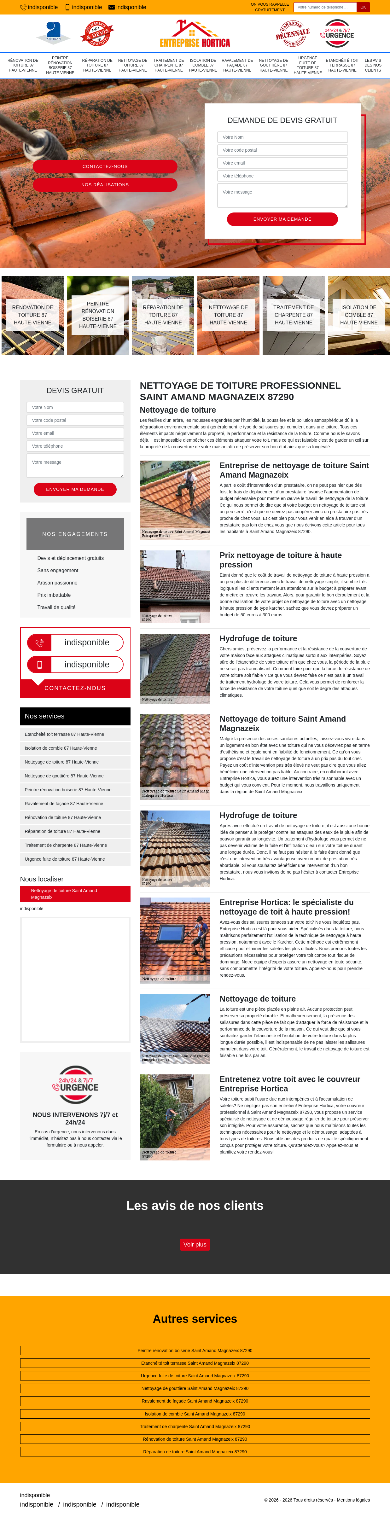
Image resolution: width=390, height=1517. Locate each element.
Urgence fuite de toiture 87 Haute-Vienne (308, 65)
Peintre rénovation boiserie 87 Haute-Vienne (60, 65)
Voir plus (195, 1244)
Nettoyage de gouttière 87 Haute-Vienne (273, 65)
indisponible (39, 7)
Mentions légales (353, 1499)
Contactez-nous (105, 166)
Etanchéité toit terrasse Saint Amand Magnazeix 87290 (195, 1363)
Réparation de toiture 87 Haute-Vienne (97, 65)
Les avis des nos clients (372, 65)
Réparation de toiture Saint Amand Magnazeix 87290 (195, 1451)
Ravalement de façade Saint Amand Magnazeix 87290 (195, 1401)
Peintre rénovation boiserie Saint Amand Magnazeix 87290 (194, 1350)
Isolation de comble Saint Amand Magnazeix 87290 (195, 1413)
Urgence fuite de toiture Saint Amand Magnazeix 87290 (195, 1375)
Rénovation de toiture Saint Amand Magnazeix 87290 (195, 1439)
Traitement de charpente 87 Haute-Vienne (169, 65)
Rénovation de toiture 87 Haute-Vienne (23, 65)
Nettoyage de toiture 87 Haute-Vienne (133, 65)
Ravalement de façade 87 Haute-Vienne (237, 65)
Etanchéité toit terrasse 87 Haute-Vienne (342, 65)
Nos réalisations (105, 184)
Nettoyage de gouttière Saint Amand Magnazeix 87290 (195, 1388)
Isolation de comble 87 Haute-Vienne (203, 65)
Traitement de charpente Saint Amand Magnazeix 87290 (195, 1426)
